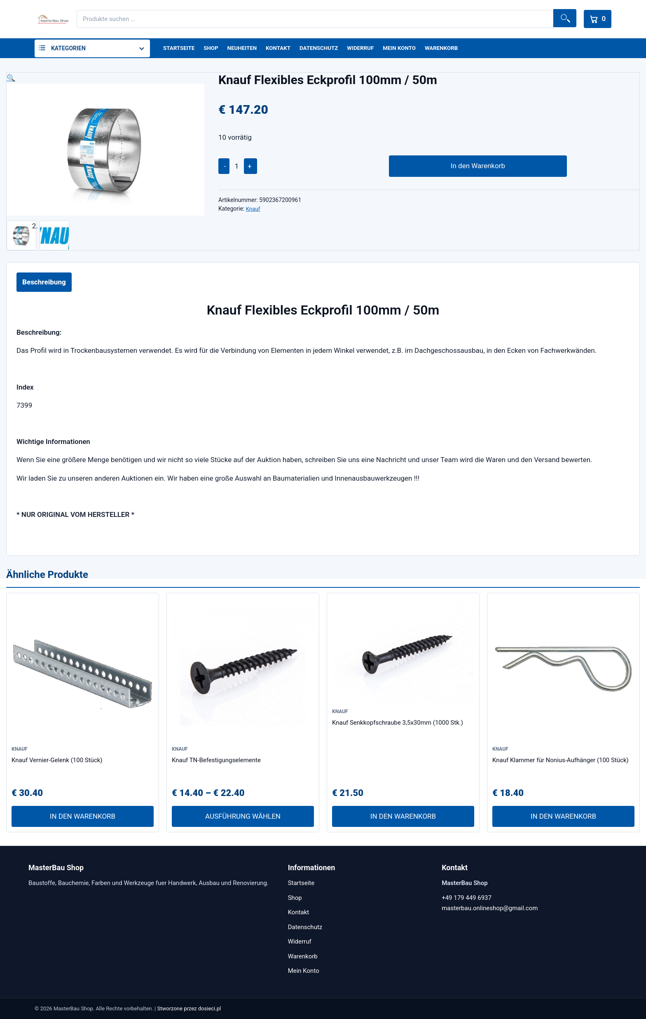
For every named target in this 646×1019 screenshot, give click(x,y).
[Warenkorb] (596, 19)
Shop (212, 49)
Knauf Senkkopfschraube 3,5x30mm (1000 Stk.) (397, 724)
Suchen (561, 19)
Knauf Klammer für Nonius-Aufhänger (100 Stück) (560, 761)
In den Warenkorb (428, 168)
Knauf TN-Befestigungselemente (216, 761)
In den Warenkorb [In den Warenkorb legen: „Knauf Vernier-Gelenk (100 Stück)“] (82, 818)
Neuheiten (244, 49)
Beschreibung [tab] (44, 283)
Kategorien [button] (68, 49)
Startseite (179, 49)
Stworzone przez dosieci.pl (189, 1008)
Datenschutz (324, 49)
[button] (105, 79)
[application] (324, 173)
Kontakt (282, 49)
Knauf (253, 210)
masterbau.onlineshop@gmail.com (490, 908)
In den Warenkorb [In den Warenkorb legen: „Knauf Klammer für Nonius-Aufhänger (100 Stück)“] (563, 818)
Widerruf (368, 49)
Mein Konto (408, 49)
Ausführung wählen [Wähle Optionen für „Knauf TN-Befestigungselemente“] (243, 818)
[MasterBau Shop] (52, 19)
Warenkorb (452, 49)
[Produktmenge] (236, 168)
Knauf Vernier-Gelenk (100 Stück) (57, 761)
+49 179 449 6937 (467, 898)
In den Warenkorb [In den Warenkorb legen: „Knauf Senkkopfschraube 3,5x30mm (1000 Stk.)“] (403, 818)
